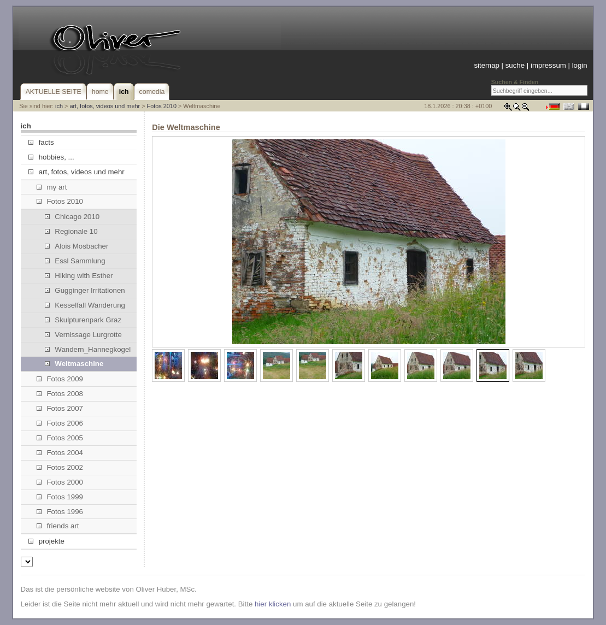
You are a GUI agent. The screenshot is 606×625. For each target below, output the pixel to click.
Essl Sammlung (75, 261)
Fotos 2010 (161, 106)
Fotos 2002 (60, 467)
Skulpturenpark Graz (83, 320)
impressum (548, 65)
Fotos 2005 (60, 438)
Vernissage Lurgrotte (83, 335)
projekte (46, 541)
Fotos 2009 (60, 379)
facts (41, 142)
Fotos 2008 (60, 394)
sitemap (486, 65)
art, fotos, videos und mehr (104, 106)
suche (515, 65)
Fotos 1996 (60, 512)
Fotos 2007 (60, 408)
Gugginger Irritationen (85, 290)
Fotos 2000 (60, 482)
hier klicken (273, 604)
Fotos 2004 (60, 453)
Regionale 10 (71, 231)
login (579, 65)
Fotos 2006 (60, 423)
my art (52, 187)
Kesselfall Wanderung (85, 305)
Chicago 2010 (72, 217)
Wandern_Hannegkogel (88, 349)
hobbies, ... (51, 157)
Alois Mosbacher (76, 246)
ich (59, 106)
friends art (58, 526)
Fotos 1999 (60, 497)
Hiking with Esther (79, 276)
